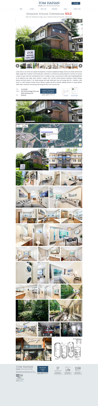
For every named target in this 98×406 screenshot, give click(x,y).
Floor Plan (66, 92)
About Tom (43, 9)
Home (21, 9)
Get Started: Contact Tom (42, 369)
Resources (54, 9)
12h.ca (22, 380)
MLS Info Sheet (74, 91)
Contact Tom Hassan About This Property (48, 91)
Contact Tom (77, 9)
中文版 (76, 3)
